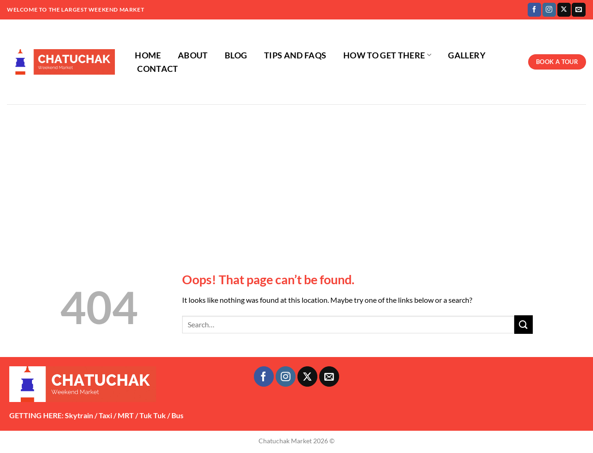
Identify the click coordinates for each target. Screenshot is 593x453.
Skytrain (79, 415)
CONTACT (157, 69)
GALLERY (466, 55)
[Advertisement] (296, 174)
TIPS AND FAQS (295, 55)
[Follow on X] (564, 10)
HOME (148, 55)
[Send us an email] (578, 10)
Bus (177, 415)
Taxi (105, 415)
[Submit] (523, 324)
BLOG (236, 55)
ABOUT (193, 55)
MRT (126, 415)
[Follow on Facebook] (534, 10)
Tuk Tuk (152, 415)
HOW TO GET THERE (387, 55)
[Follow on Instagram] (549, 10)
